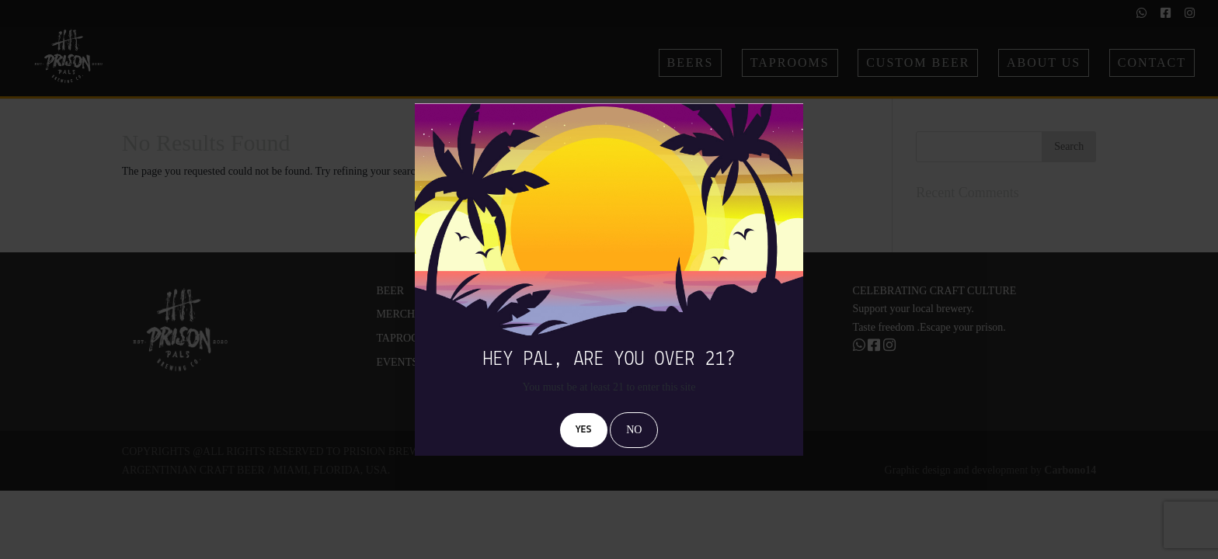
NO (634, 430)
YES (584, 430)
